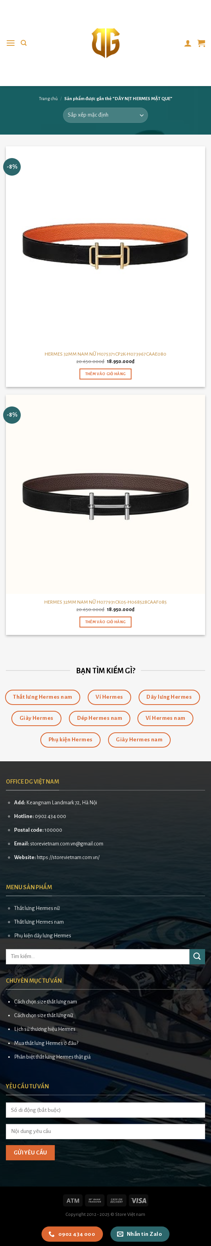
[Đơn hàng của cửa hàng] (105, 115)
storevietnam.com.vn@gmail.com (66, 844)
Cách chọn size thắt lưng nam (45, 1002)
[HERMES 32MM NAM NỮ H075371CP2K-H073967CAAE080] (105, 245)
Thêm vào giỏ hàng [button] (105, 374)
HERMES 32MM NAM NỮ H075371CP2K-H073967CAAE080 (105, 354)
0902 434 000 (50, 816)
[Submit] (197, 956)
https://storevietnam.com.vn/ (68, 857)
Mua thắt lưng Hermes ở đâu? (46, 1043)
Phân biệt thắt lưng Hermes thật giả (52, 1057)
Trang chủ (48, 98)
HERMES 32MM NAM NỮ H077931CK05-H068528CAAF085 (105, 602)
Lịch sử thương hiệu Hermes (45, 1029)
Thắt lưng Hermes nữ (37, 908)
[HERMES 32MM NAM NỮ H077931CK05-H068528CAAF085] (105, 494)
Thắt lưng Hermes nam (39, 922)
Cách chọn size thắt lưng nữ (43, 1015)
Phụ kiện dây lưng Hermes (42, 936)
